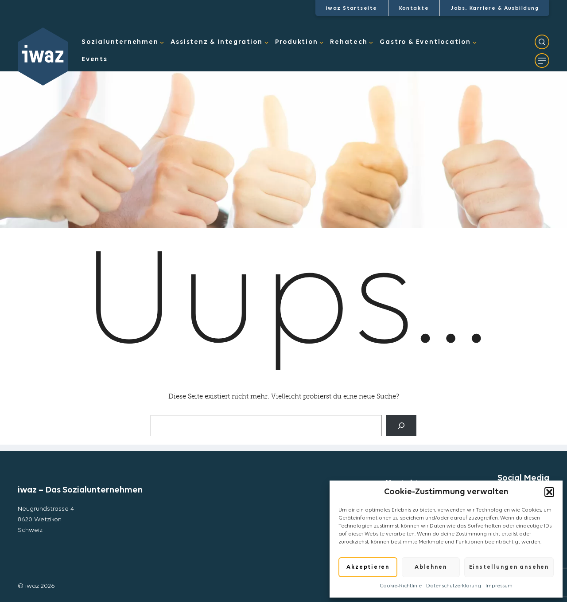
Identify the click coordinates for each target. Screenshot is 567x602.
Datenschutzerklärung (453, 586)
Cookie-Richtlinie (401, 586)
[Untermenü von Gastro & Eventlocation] (475, 43)
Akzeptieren (367, 567)
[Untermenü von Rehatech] (371, 43)
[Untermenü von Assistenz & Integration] (266, 43)
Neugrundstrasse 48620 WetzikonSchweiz (46, 520)
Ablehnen (431, 567)
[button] (549, 492)
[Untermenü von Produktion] (321, 43)
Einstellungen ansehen (509, 567)
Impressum (499, 586)
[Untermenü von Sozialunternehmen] (162, 43)
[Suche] (401, 425)
